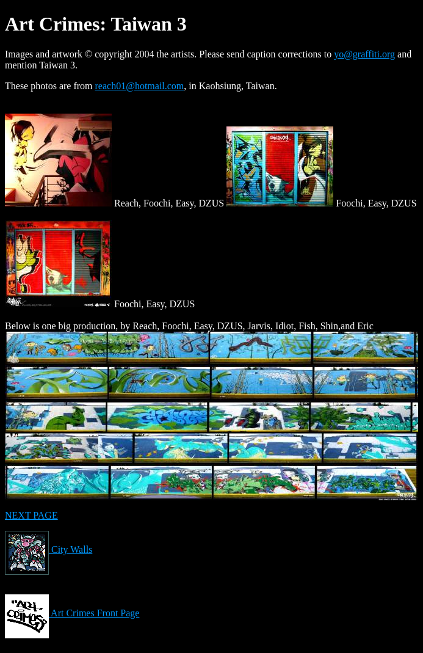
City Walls (48, 549)
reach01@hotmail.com (139, 86)
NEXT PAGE (31, 515)
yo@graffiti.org (364, 54)
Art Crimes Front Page (72, 613)
